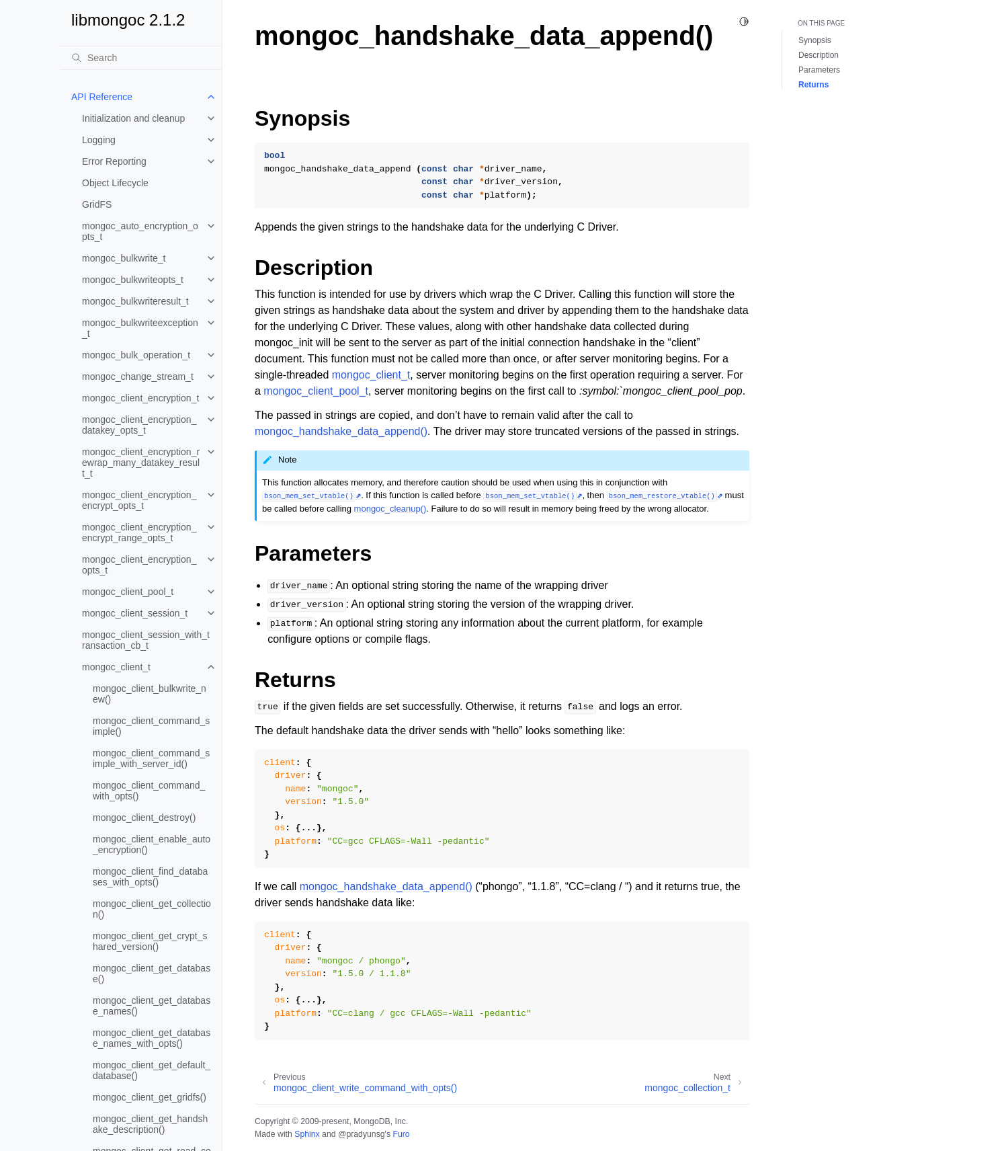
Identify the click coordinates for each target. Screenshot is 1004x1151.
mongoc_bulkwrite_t (124, 258)
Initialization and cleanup (133, 118)
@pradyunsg (361, 1134)
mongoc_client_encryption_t (140, 398)
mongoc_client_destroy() (144, 817)
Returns (813, 84)
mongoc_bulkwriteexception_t (140, 328)
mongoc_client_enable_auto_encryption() (151, 844)
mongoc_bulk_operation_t (136, 355)
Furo (400, 1134)
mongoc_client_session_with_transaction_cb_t (146, 640)
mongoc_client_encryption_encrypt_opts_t (139, 500)
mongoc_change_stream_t (138, 376)
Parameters (819, 70)
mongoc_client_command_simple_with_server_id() (151, 758)
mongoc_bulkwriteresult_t (135, 301)
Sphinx (306, 1134)
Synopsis (814, 40)
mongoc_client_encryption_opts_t (139, 565)
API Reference (101, 96)
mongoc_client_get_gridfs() (149, 1097)
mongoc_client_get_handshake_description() (150, 1124)
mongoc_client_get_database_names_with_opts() (151, 1038)
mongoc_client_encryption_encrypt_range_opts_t (139, 532)
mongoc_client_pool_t (127, 591)
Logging (99, 139)
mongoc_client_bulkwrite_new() (149, 694)
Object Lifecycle (115, 182)
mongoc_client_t (116, 667)
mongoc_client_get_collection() (152, 909)
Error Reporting (114, 161)
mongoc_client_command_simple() (151, 726)
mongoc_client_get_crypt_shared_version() (150, 941)
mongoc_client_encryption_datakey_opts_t (139, 425)
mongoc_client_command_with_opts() (149, 790)
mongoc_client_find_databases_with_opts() (150, 876)
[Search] (141, 58)
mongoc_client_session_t (134, 613)
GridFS (97, 204)
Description (818, 55)
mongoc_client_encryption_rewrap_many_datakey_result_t (141, 462)
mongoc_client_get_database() (151, 973)
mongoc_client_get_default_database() (151, 1070)
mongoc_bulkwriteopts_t (132, 279)
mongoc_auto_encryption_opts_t (140, 231)
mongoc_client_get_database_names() (151, 1006)
